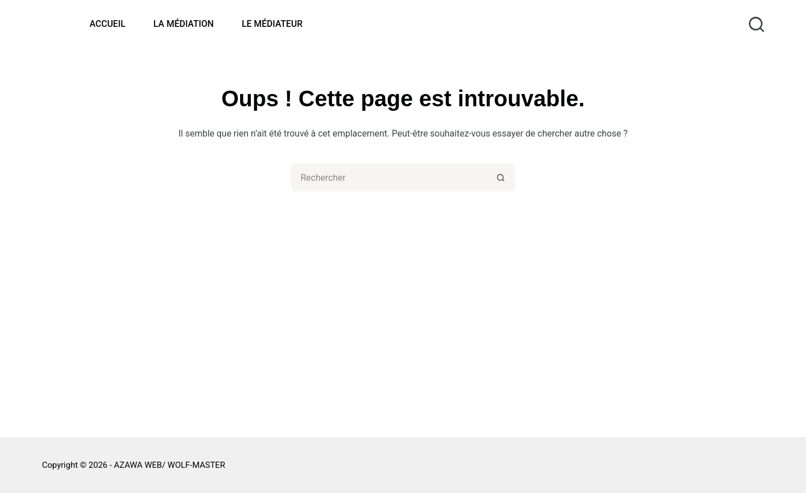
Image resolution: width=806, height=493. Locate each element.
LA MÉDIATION (183, 23)
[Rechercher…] (389, 177)
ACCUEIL (107, 23)
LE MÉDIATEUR (272, 23)
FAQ (550, 299)
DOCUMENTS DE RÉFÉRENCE (600, 373)
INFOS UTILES (570, 328)
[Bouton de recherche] (501, 177)
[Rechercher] (756, 24)
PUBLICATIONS (572, 314)
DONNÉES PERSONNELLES (596, 358)
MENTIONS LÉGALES (584, 344)
